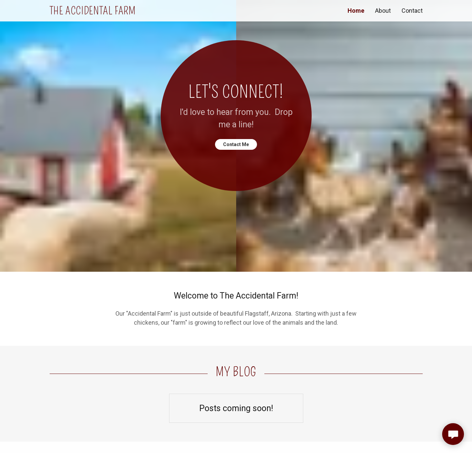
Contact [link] (412, 10)
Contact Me (236, 144)
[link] (143, 12)
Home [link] (356, 10)
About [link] (383, 10)
